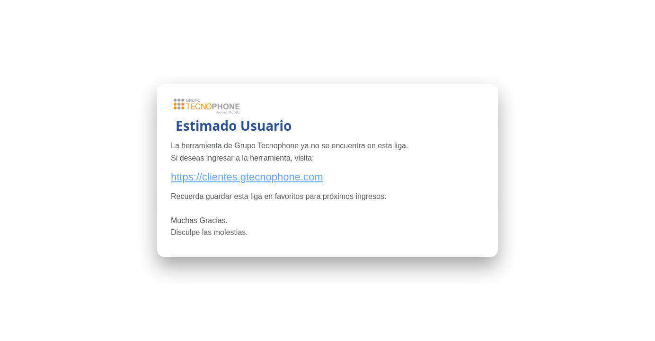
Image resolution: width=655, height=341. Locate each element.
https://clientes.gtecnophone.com (247, 177)
